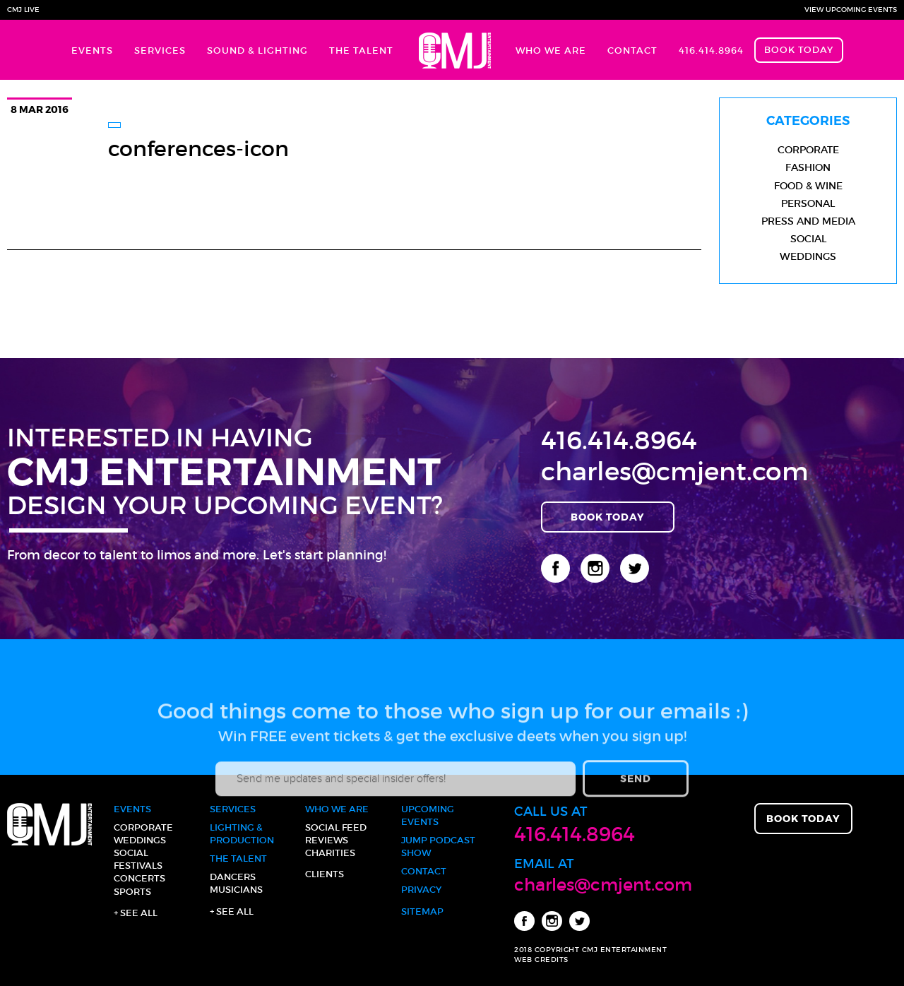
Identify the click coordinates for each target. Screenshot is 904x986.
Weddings (808, 256)
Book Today (798, 50)
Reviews (326, 840)
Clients (324, 874)
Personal (808, 203)
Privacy (421, 890)
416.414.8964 (711, 50)
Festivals (138, 866)
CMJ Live (23, 9)
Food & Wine (808, 185)
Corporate (808, 149)
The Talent (361, 50)
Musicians (236, 890)
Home (454, 49)
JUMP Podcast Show (438, 846)
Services (160, 50)
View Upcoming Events (850, 9)
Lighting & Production (242, 833)
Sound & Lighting (257, 50)
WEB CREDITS (541, 959)
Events (92, 50)
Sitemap (422, 911)
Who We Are (551, 50)
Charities (330, 853)
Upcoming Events (427, 815)
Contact (632, 50)
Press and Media (808, 221)
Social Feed (336, 827)
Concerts (139, 878)
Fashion (808, 167)
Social (808, 238)
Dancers (233, 877)
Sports (132, 892)
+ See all (135, 913)
